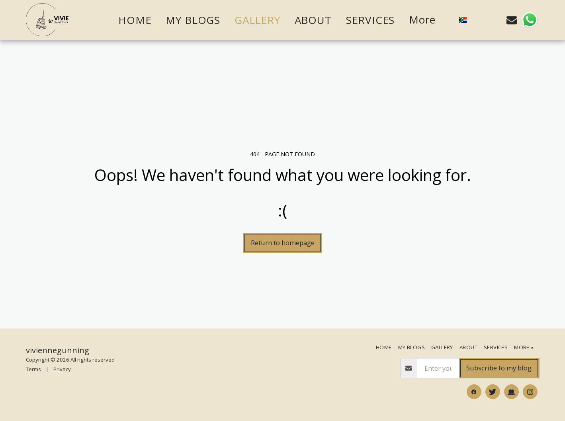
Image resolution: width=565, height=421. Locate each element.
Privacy (62, 369)
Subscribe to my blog (499, 367)
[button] (478, 20)
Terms (33, 369)
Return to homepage (283, 242)
